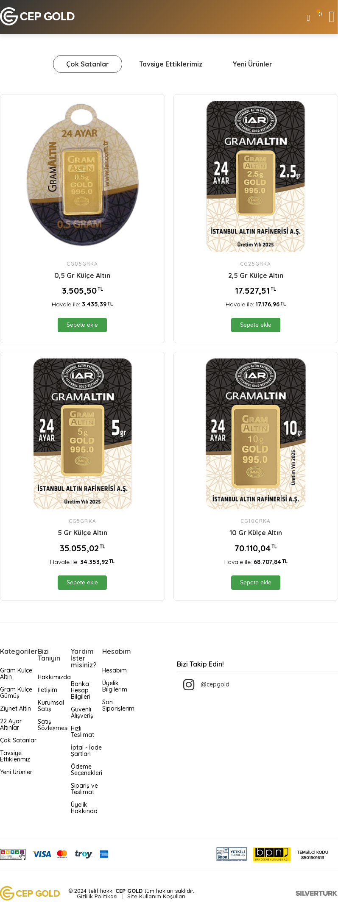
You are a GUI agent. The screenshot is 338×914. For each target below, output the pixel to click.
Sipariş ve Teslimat (84, 789)
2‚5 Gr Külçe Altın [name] (255, 275)
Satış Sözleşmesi (53, 725)
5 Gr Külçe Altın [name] (82, 532)
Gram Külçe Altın (16, 674)
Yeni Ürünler (252, 64)
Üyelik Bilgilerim (114, 686)
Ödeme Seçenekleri (86, 770)
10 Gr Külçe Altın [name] (255, 532)
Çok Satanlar (87, 64)
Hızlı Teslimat (82, 732)
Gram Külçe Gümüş (16, 693)
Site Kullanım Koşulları (156, 896)
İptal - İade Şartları (86, 751)
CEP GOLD (128, 890)
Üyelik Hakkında (84, 808)
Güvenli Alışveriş (82, 713)
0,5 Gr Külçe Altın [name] (82, 275)
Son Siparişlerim (118, 705)
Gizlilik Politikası (97, 896)
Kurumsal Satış (51, 706)
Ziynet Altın (15, 708)
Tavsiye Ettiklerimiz (171, 64)
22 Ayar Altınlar (11, 724)
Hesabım (114, 670)
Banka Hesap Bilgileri (80, 690)
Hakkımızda (54, 677)
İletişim (47, 690)
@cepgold (215, 684)
